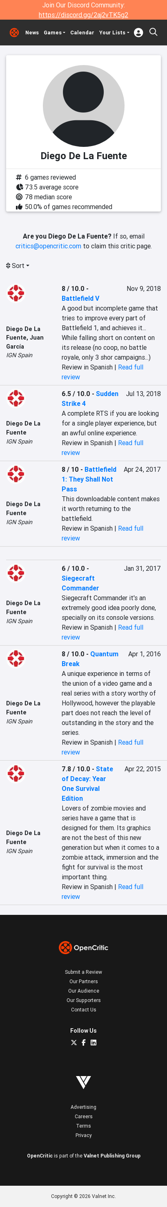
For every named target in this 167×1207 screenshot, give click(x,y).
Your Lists (112, 32)
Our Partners (83, 981)
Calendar (82, 32)
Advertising (83, 1107)
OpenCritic (40, 1156)
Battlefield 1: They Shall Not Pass (89, 479)
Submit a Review (83, 972)
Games (53, 32)
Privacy (84, 1135)
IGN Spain (19, 355)
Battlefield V (80, 298)
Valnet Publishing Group (112, 1156)
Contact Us (83, 1010)
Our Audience (83, 991)
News (32, 32)
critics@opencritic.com (48, 246)
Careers (84, 1116)
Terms (83, 1126)
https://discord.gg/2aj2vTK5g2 (83, 15)
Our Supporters (84, 1000)
